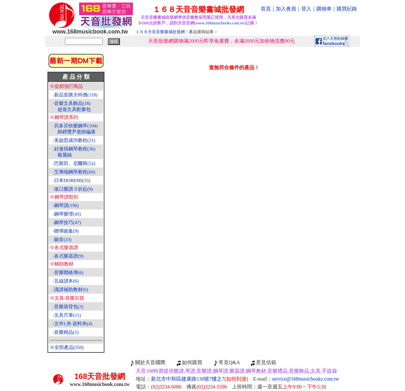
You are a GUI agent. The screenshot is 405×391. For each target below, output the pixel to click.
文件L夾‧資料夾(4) (73, 323)
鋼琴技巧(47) (67, 222)
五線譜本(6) (66, 281)
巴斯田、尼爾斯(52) (74, 163)
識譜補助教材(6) (71, 289)
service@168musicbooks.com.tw (305, 379)
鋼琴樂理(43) (67, 214)
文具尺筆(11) (67, 315)
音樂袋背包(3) (69, 306)
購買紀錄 (347, 8)
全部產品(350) (69, 347)
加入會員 (286, 8)
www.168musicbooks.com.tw (220, 23)
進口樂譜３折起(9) (73, 189)
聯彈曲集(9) (66, 231)
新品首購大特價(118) (75, 94)
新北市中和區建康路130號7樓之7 (199, 379)
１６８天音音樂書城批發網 (160, 31)
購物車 (324, 8)
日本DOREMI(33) (72, 180)
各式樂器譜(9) (69, 256)
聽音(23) (63, 239)
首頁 (266, 8)
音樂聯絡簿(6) (69, 272)
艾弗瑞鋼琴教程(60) (74, 171)
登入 (306, 8)
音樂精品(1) (66, 332)
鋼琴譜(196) (66, 205)
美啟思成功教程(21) (74, 140)
